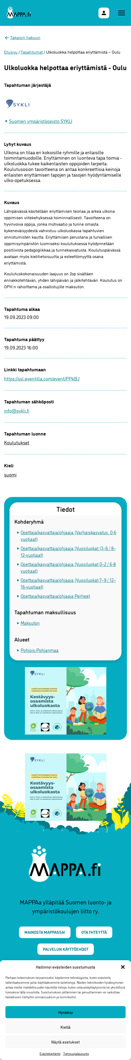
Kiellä (65, 1027)
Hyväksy (65, 1012)
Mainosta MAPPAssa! (44, 932)
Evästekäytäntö (50, 1053)
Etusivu (11, 52)
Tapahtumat (32, 52)
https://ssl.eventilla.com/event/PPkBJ (41, 378)
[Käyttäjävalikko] (103, 13)
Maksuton (30, 623)
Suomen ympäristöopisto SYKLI (40, 121)
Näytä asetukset (65, 1042)
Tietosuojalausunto (76, 1053)
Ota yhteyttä (94, 932)
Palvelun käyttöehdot (65, 949)
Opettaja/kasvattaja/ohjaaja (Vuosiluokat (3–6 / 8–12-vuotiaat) (68, 551)
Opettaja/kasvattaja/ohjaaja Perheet (55, 596)
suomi (10, 474)
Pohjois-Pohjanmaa (40, 650)
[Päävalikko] (121, 13)
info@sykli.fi (16, 410)
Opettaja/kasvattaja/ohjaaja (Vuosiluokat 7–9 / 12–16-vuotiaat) (68, 583)
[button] (123, 967)
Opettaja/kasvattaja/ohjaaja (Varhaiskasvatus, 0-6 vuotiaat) (68, 535)
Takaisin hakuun (25, 37)
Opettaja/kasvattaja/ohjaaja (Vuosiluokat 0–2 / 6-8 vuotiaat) (68, 567)
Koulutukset (16, 442)
